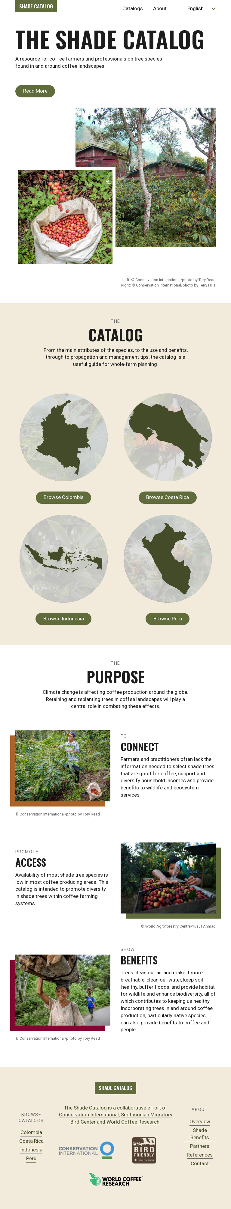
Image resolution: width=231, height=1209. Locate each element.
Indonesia (31, 1150)
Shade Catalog (36, 6)
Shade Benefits (199, 1133)
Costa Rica (31, 1141)
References (200, 1155)
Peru (31, 1158)
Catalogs (132, 8)
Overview (199, 1121)
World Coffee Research (132, 1122)
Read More (35, 91)
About (160, 8)
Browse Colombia (64, 497)
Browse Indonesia (63, 619)
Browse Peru (167, 619)
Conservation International (89, 1115)
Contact (200, 1163)
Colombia (31, 1132)
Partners (199, 1146)
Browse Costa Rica (167, 497)
